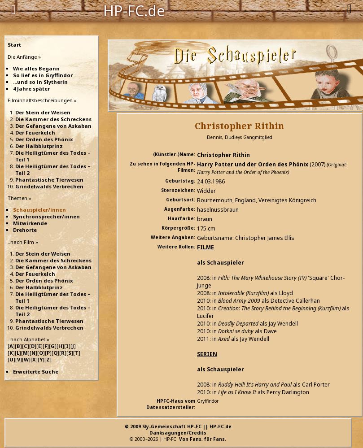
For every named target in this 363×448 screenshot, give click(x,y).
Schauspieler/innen (39, 209)
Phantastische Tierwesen (49, 179)
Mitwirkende (30, 223)
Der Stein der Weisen (42, 112)
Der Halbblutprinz (39, 146)
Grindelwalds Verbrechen (49, 186)
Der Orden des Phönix (44, 139)
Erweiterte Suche (35, 371)
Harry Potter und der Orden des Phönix (252, 164)
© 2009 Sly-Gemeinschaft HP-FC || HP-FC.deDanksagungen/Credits (178, 429)
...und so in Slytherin (40, 81)
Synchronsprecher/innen (46, 216)
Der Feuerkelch (35, 132)
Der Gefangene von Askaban (53, 125)
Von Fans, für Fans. (202, 439)
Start (14, 44)
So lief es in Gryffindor (43, 75)
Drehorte (25, 229)
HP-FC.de (134, 10)
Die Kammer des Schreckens (53, 119)
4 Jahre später (31, 88)
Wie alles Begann (36, 68)
